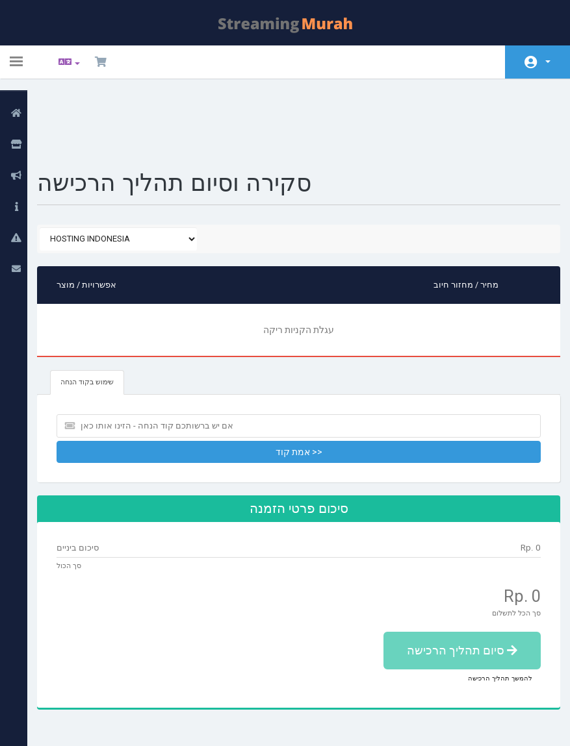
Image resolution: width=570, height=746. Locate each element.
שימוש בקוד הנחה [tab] (102, 314)
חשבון (548, 61)
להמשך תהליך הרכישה (490, 610)
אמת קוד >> (301, 384)
